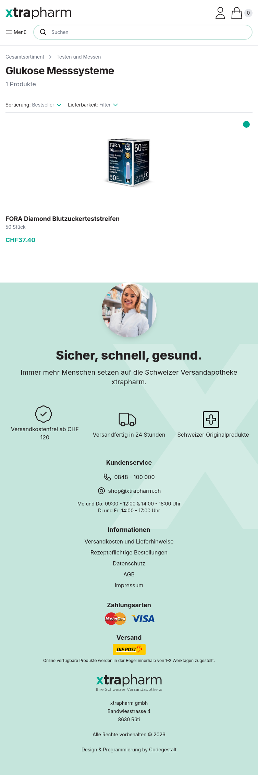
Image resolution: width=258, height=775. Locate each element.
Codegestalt (162, 749)
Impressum (129, 585)
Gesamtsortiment (24, 57)
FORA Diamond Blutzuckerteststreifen (62, 218)
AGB (129, 574)
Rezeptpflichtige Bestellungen (129, 552)
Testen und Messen (79, 57)
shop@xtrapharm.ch (134, 490)
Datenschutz (129, 563)
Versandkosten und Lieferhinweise (128, 541)
